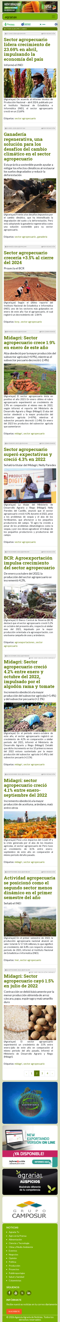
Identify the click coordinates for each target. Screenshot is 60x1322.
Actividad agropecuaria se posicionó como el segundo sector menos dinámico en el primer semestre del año (29, 887)
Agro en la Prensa (17, 1235)
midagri (18, 433)
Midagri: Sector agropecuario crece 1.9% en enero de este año (29, 343)
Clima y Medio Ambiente (21, 1247)
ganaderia (42, 236)
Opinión (13, 1258)
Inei (17, 960)
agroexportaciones (24, 642)
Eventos (13, 1250)
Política (12, 1261)
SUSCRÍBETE (14, 1311)
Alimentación (15, 1239)
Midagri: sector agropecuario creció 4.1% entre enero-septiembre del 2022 (25, 787)
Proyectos (14, 1269)
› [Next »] (52, 1073)
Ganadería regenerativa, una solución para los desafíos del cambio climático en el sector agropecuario (27, 146)
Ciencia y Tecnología (19, 1243)
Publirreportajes (17, 1273)
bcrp (17, 321)
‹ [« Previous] (26, 1073)
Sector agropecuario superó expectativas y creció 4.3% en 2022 (28, 454)
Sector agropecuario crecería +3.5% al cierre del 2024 (28, 258)
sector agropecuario (25, 118)
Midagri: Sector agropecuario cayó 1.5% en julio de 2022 (29, 981)
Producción (14, 1265)
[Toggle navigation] (53, 16)
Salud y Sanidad (16, 1276)
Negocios (13, 1254)
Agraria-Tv (14, 1232)
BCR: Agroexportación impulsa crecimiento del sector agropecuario (29, 563)
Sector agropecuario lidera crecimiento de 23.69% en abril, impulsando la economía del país (27, 49)
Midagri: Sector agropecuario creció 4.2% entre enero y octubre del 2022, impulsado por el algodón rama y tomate (29, 674)
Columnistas (15, 1280)
